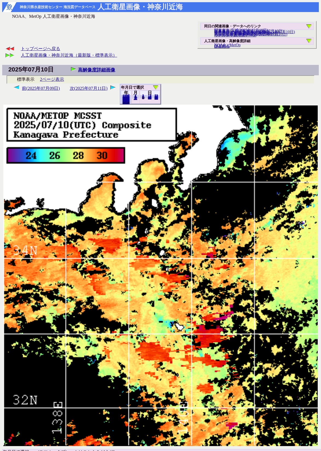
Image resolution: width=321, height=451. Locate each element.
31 (156, 98)
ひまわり (222, 46)
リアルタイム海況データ (235, 35)
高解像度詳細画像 (96, 70)
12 (135, 98)
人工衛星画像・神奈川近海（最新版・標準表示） (69, 55)
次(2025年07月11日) (89, 88)
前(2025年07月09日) (41, 88)
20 (150, 98)
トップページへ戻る (40, 48)
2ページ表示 (52, 79)
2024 (126, 103)
